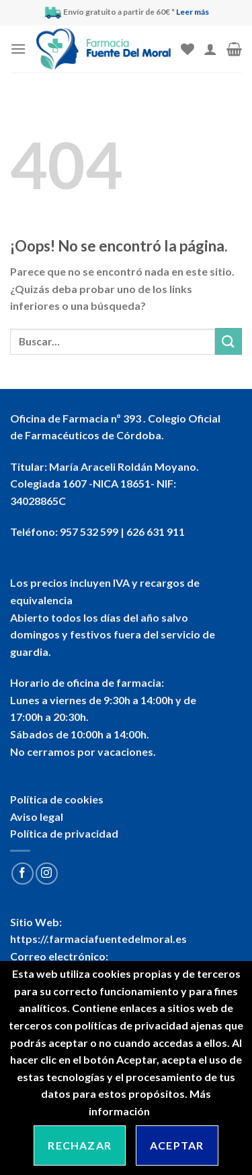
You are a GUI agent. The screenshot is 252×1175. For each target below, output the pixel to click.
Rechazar (80, 1145)
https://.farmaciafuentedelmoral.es (98, 938)
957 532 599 (89, 531)
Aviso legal (36, 816)
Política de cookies (56, 799)
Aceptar (177, 1145)
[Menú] (18, 48)
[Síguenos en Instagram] (47, 873)
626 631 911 (155, 531)
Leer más (192, 12)
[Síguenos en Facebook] (22, 873)
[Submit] (228, 341)
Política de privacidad (64, 833)
